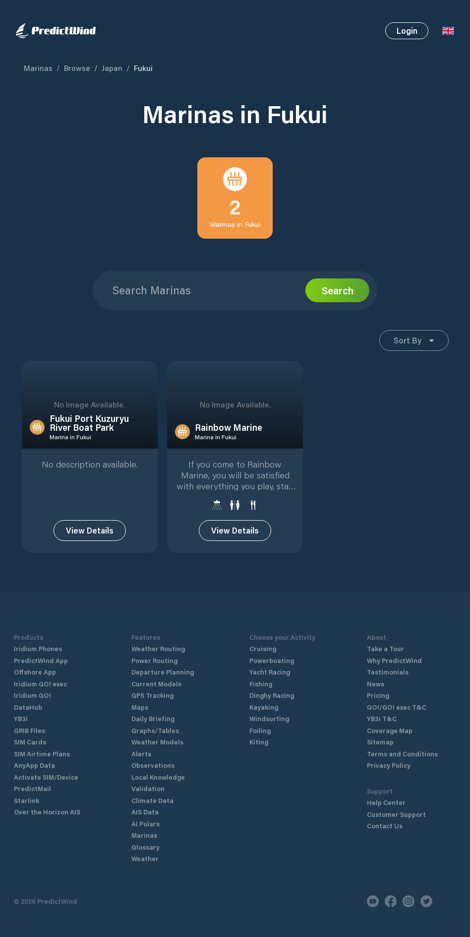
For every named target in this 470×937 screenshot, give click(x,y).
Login (407, 30)
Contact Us (385, 815)
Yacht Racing (269, 662)
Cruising (262, 638)
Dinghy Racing (271, 685)
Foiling (260, 720)
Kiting (258, 732)
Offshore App (35, 662)
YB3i (21, 708)
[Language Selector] (448, 31)
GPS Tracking (152, 685)
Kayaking (263, 697)
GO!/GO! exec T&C (396, 697)
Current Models (156, 673)
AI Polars (145, 813)
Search (337, 290)
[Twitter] (426, 891)
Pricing (378, 685)
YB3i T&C (382, 708)
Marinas (38, 68)
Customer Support (396, 804)
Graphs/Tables (155, 720)
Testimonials (388, 662)
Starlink (26, 790)
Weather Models (157, 732)
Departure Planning (162, 662)
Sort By (414, 340)
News (375, 673)
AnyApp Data (34, 755)
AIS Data (145, 802)
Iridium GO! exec (40, 673)
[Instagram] (408, 891)
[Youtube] (373, 891)
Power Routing (154, 650)
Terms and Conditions (402, 743)
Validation (148, 778)
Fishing (260, 673)
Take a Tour (385, 638)
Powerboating (271, 650)
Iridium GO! (32, 685)
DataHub (28, 697)
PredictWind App (41, 650)
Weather (145, 848)
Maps (139, 697)
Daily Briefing (153, 708)
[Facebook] (391, 891)
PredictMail (32, 778)
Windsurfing (269, 708)
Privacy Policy (389, 755)
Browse (77, 68)
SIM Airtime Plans (42, 743)
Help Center (386, 792)
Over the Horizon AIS (47, 802)
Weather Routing (158, 638)
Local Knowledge (158, 767)
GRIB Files (29, 720)
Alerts (141, 743)
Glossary (145, 837)
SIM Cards (30, 732)
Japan (112, 68)
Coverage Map (389, 720)
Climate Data (152, 790)
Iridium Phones (38, 638)
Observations (153, 755)
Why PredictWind (394, 650)
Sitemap (380, 732)
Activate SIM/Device (46, 767)
